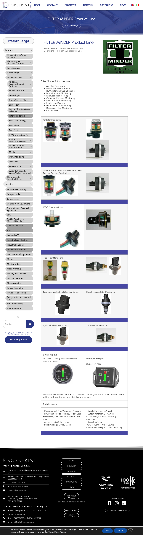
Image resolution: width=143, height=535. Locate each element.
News (123, 5)
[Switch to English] (132, 5)
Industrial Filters (69, 48)
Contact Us (106, 5)
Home (37, 5)
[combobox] (14, 330)
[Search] (30, 330)
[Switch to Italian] (137, 5)
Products (70, 5)
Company (52, 5)
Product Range (71, 25)
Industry (88, 5)
